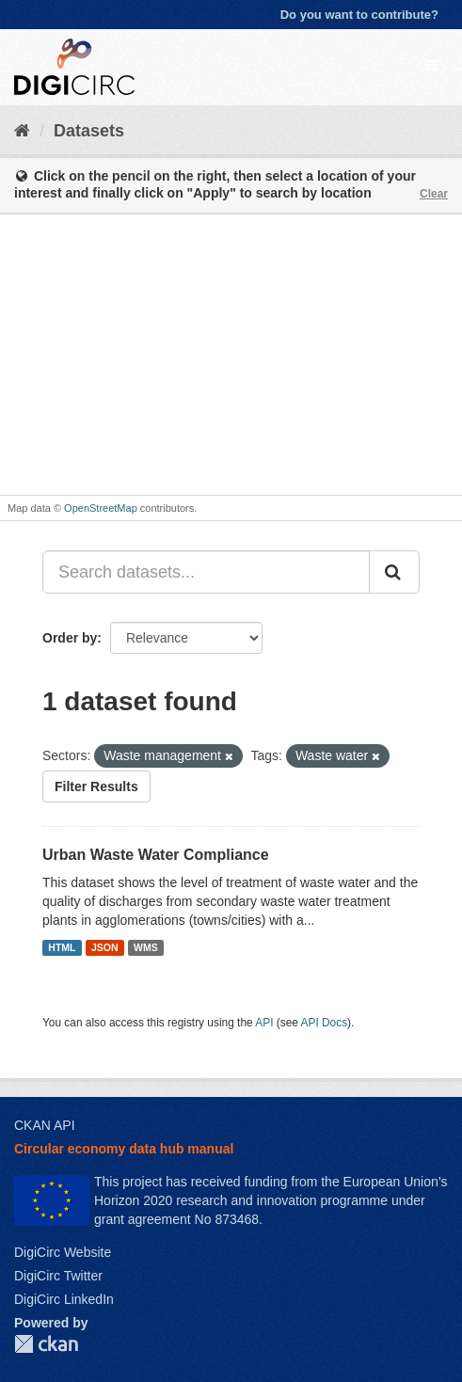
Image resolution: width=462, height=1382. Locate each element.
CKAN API (44, 1125)
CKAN (46, 1344)
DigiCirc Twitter (58, 1275)
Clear (434, 193)
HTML (61, 947)
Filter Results (96, 786)
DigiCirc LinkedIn (64, 1299)
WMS (146, 947)
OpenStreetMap (100, 508)
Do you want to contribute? (359, 15)
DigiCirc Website (62, 1252)
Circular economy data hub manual (123, 1148)
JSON (105, 947)
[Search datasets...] (206, 572)
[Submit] (394, 572)
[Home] (22, 130)
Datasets (89, 130)
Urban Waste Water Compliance (155, 855)
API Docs (324, 1022)
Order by (69, 637)
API (264, 1022)
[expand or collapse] (432, 65)
